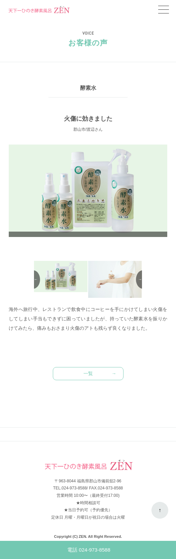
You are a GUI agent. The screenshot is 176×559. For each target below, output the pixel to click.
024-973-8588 (74, 488)
